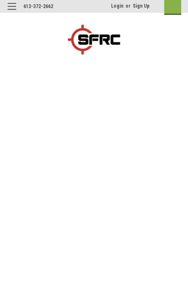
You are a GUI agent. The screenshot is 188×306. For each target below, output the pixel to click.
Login (117, 6)
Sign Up (141, 6)
